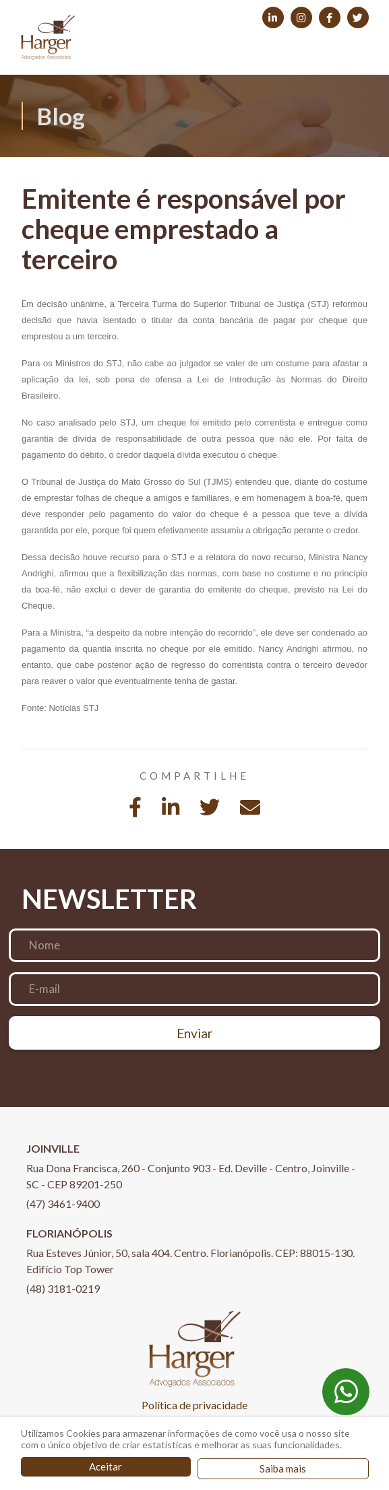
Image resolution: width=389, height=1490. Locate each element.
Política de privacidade (194, 1404)
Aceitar (105, 1466)
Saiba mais (283, 1468)
